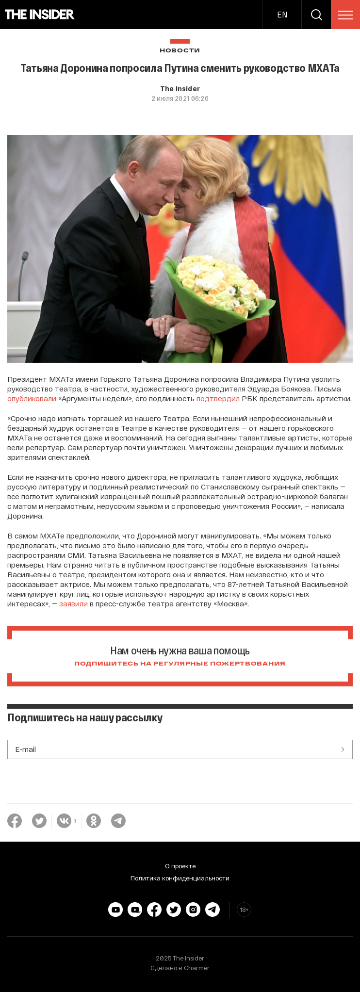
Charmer (197, 968)
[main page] (40, 14)
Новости (180, 50)
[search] (316, 14)
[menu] (345, 15)
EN (282, 14)
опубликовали (31, 398)
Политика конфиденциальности (180, 878)
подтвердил (218, 398)
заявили (73, 603)
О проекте (180, 866)
